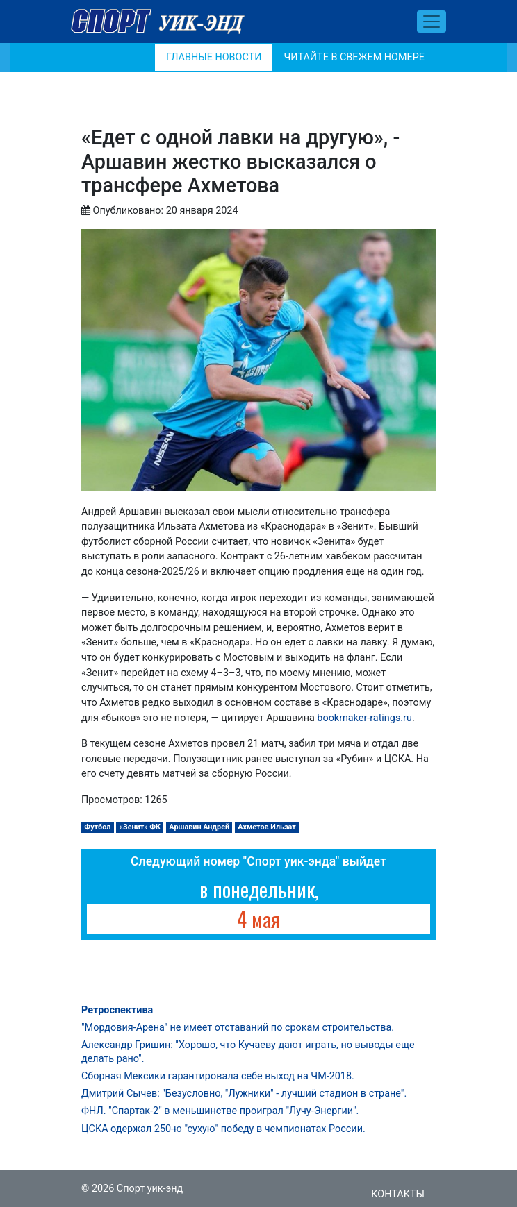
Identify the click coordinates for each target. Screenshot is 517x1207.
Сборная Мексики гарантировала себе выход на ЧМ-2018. (217, 1076)
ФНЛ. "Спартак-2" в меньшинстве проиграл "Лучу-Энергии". (220, 1111)
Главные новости (213, 57)
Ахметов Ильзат (266, 827)
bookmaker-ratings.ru (364, 718)
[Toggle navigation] (431, 21)
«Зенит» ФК (140, 827)
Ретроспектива (117, 1010)
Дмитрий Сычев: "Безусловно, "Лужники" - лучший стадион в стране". (244, 1093)
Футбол (97, 827)
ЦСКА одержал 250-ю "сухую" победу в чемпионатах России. (223, 1129)
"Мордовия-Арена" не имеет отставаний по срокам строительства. (237, 1027)
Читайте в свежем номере (354, 57)
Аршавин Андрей (199, 827)
